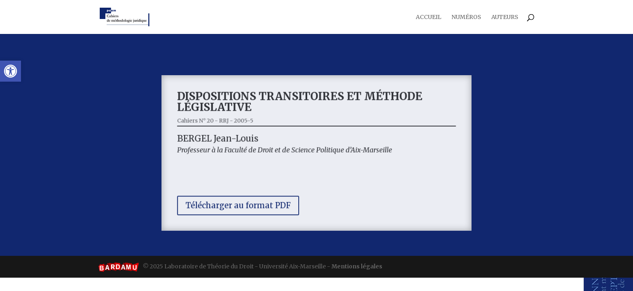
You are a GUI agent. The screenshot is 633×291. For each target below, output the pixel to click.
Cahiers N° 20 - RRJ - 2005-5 (223, 123)
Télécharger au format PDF (244, 201)
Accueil (428, 17)
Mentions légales (356, 266)
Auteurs (504, 17)
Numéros (466, 17)
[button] (10, 71)
